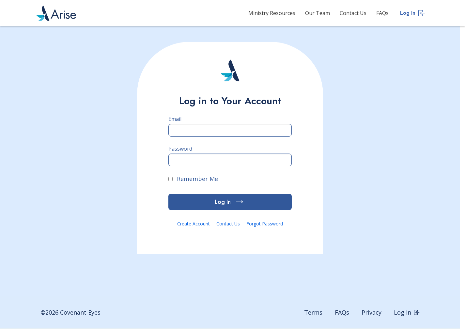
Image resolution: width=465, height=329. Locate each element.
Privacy (371, 312)
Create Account (193, 224)
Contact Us (353, 13)
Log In (412, 13)
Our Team (317, 13)
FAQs (382, 13)
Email (174, 119)
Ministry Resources (271, 13)
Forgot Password (264, 224)
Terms (313, 312)
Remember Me (193, 179)
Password (180, 148)
